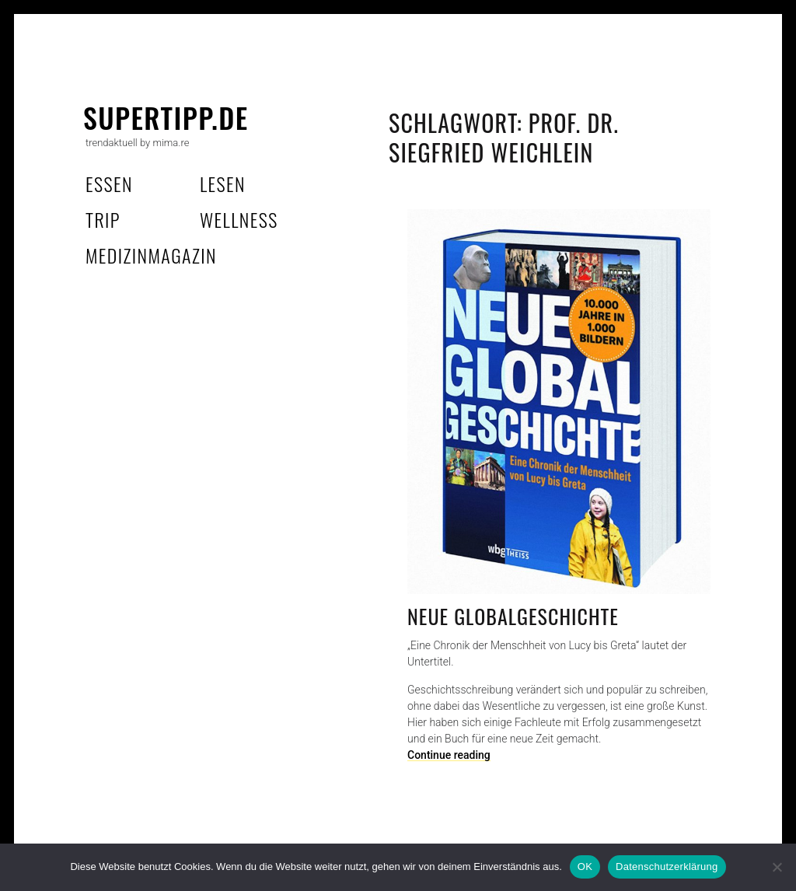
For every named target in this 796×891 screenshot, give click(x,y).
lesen (223, 183)
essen (109, 183)
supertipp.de (166, 117)
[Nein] (776, 867)
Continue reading (449, 755)
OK (585, 866)
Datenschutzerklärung (666, 866)
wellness (239, 219)
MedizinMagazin (151, 255)
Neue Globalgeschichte (513, 616)
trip (103, 219)
